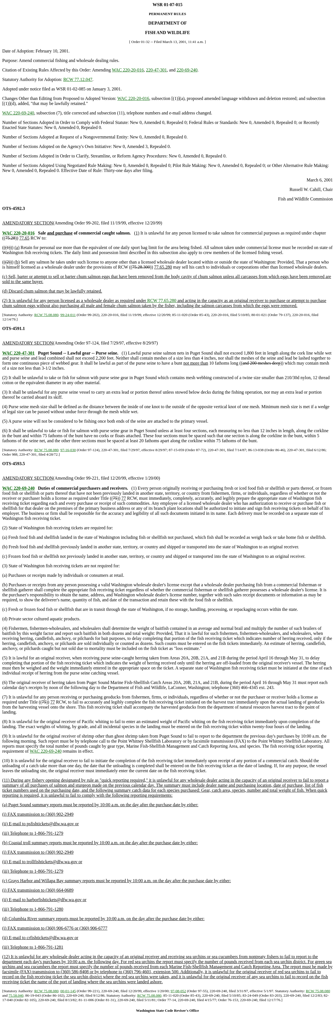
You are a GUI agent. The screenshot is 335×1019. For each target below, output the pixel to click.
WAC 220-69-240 (18, 113)
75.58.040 (16, 995)
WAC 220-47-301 (18, 353)
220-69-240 (187, 70)
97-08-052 (178, 991)
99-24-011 (68, 315)
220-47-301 (156, 70)
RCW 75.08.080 (46, 315)
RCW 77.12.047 (77, 79)
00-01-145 (68, 991)
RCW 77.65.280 (161, 300)
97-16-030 (68, 450)
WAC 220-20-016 (128, 70)
